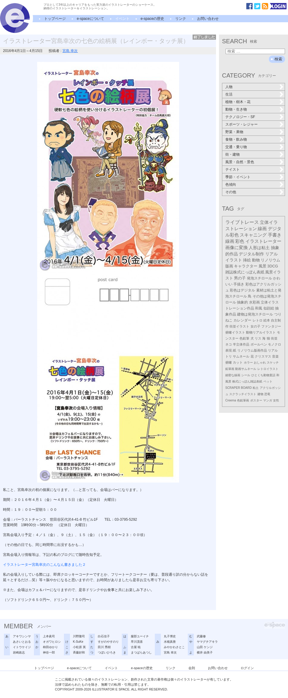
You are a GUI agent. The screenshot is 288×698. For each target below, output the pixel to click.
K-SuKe (78, 641)
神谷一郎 (49, 652)
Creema (230, 400)
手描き (238, 284)
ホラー (248, 362)
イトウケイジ (22, 647)
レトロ (257, 320)
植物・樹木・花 (237, 102)
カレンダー (242, 320)
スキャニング (253, 235)
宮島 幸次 (70, 51)
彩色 (239, 241)
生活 (228, 94)
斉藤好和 (79, 652)
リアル (273, 350)
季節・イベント (237, 177)
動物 (256, 260)
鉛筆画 (229, 368)
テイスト (232, 169)
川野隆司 (79, 636)
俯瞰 (228, 362)
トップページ (55, 19)
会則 (191, 668)
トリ (228, 356)
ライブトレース (242, 222)
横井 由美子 (205, 652)
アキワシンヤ (22, 636)
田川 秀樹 (104, 647)
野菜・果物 (234, 132)
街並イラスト (239, 326)
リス (258, 338)
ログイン (247, 668)
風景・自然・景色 (239, 162)
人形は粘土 (259, 247)
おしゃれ (260, 362)
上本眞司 (49, 636)
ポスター (256, 400)
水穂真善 (170, 641)
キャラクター (245, 266)
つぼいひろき (107, 652)
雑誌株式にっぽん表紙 (244, 272)
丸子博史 (170, 636)
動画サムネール (245, 368)
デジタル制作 (251, 253)
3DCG (272, 266)
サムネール (241, 356)
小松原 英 (79, 647)
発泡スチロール (259, 278)
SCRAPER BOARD (238, 387)
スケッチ (273, 362)
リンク (180, 19)
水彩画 (254, 302)
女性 (276, 400)
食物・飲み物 (236, 139)
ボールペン (258, 344)
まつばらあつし (141, 652)
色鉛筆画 (243, 400)
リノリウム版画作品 (252, 350)
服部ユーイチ (140, 636)
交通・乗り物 (236, 147)
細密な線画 (232, 375)
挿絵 (247, 260)
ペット (267, 381)
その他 (230, 192)
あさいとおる (22, 641)
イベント (122, 19)
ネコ (228, 344)
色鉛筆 (244, 338)
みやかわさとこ (174, 647)
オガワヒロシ (52, 641)
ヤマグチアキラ (207, 641)
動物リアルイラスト (261, 332)
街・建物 (232, 154)
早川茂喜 (137, 641)
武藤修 (201, 636)
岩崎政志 (19, 652)
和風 (258, 308)
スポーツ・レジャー (241, 124)
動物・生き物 (236, 109)
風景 (262, 266)
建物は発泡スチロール (255, 314)
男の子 (240, 278)
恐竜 (267, 394)
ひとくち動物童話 (263, 375)
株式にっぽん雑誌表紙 (247, 381)
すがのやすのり (108, 641)
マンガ (267, 400)
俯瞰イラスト (235, 332)
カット (238, 362)
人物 (228, 87)
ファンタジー (271, 326)
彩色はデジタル (242, 290)
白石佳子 (104, 636)
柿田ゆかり (50, 647)
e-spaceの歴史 (152, 19)
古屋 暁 (136, 647)
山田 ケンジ (205, 647)
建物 (260, 394)
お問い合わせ (208, 19)
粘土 (256, 387)
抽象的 (242, 302)
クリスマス (263, 356)
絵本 (266, 320)
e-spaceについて (90, 19)
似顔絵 (268, 308)
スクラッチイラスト (242, 394)
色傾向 (230, 184)
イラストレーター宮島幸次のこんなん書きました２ (44, 564)
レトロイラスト (267, 368)
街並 (274, 338)
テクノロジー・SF (240, 117)
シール (245, 375)
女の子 (255, 326)
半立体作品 (241, 344)
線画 (262, 228)
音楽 (275, 356)
